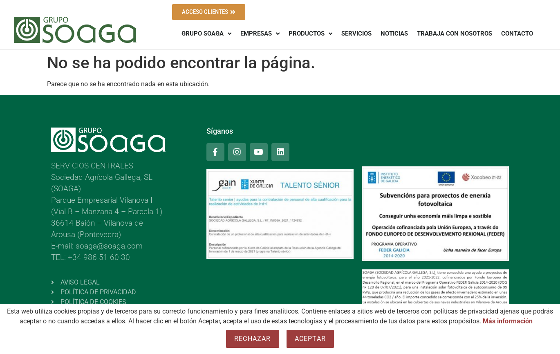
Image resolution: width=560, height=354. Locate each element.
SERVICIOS (356, 33)
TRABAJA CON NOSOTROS (454, 33)
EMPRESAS (260, 34)
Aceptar (310, 339)
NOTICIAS (394, 33)
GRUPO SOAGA (206, 34)
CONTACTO (517, 33)
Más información (508, 321)
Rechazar (252, 339)
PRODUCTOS (310, 34)
